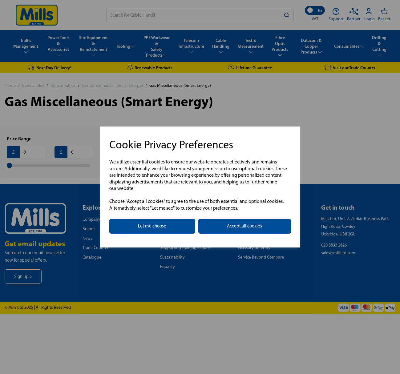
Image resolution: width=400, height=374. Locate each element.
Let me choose (152, 226)
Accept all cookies (244, 226)
